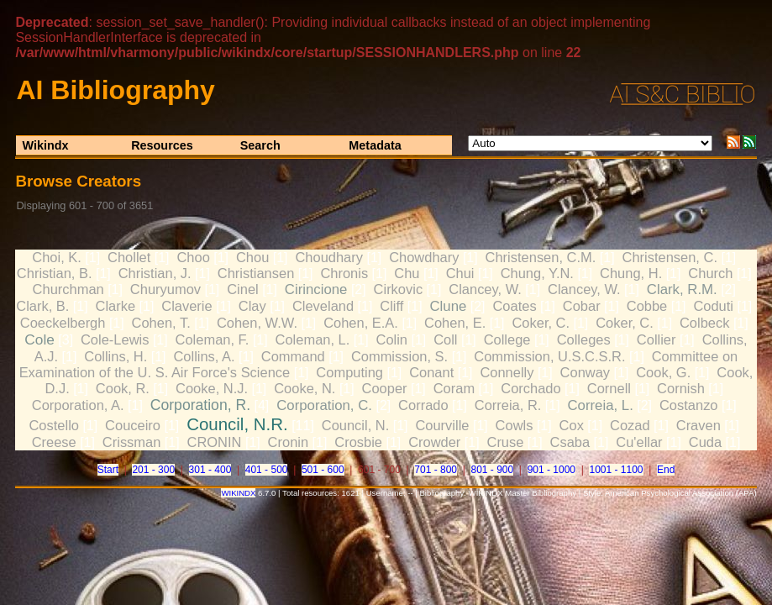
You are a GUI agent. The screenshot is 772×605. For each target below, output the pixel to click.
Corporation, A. (78, 405)
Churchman (68, 289)
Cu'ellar (639, 442)
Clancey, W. (485, 289)
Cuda (705, 442)
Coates (514, 305)
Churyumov (165, 289)
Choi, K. (56, 257)
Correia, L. (600, 405)
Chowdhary (424, 257)
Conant (431, 372)
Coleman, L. (313, 339)
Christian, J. (155, 273)
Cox (571, 425)
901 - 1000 (551, 470)
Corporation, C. (324, 405)
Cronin (288, 442)
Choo (192, 257)
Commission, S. (399, 356)
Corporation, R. (200, 405)
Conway (585, 372)
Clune (447, 306)
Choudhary (329, 257)
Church (710, 273)
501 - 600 (323, 470)
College (507, 339)
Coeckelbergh (63, 322)
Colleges (584, 339)
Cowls (514, 425)
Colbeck (705, 322)
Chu (406, 273)
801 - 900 (491, 470)
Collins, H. (115, 356)
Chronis (344, 273)
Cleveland (323, 305)
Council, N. (356, 425)
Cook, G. (663, 372)
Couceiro (132, 425)
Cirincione (316, 289)
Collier (656, 339)
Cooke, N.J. (212, 388)
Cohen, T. (161, 322)
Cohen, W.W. (257, 322)
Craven (698, 425)
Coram (454, 388)
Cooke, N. (304, 388)
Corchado (530, 388)
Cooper (384, 388)
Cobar (582, 305)
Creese (54, 442)
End (666, 470)
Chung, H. (631, 273)
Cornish (681, 388)
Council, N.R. (237, 424)
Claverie (186, 305)
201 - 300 (153, 470)
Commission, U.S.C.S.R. (549, 356)
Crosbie (358, 442)
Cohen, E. (455, 322)
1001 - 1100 (616, 470)
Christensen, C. (669, 257)
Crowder (434, 442)
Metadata (375, 145)
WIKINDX (238, 492)
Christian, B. (54, 273)
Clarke (116, 305)
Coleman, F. (212, 339)
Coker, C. (541, 322)
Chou (252, 257)
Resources (162, 145)
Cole (39, 339)
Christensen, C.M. (541, 257)
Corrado (423, 405)
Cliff (391, 305)
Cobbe (647, 305)
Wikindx (46, 145)
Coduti (713, 305)
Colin (391, 339)
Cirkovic (398, 289)
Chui (460, 273)
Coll (445, 339)
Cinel (243, 289)
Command (293, 356)
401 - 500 (266, 470)
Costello (54, 425)
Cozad (630, 425)
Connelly (506, 372)
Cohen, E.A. (360, 322)
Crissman (131, 442)
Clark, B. (42, 305)
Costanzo (688, 405)
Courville (442, 425)
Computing (349, 372)
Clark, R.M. (682, 289)
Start (107, 470)
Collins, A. (203, 356)
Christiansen (256, 273)
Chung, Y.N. (537, 273)
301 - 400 (210, 470)
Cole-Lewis (115, 339)
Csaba (570, 442)
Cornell (609, 388)
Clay (252, 305)
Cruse (504, 442)
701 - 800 (435, 470)
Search (260, 145)
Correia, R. (508, 405)
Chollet (129, 257)
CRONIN (214, 442)
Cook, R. (123, 388)
